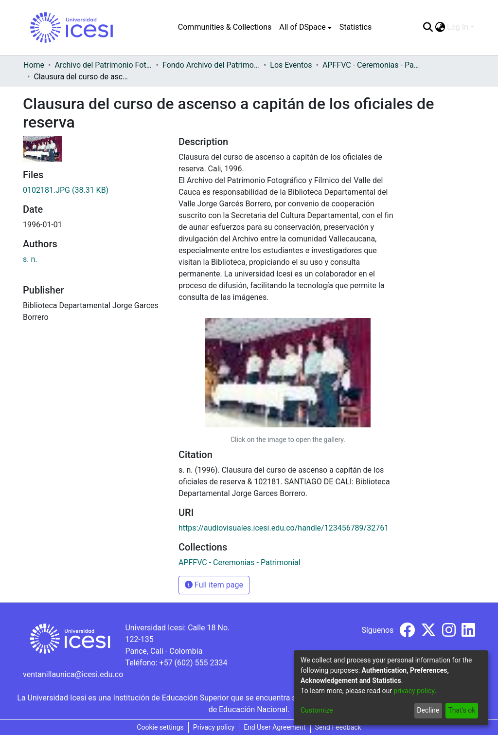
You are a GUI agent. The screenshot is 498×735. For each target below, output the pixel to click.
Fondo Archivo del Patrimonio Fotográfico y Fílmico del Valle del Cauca (211, 65)
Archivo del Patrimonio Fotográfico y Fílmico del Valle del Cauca (103, 65)
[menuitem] (305, 27)
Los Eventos (291, 65)
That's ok (461, 710)
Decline (428, 710)
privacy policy (413, 691)
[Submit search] (428, 27)
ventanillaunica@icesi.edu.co (73, 674)
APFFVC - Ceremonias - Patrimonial (371, 65)
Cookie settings (160, 727)
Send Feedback (338, 727)
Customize (317, 710)
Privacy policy (213, 727)
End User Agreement (274, 727)
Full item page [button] (214, 584)
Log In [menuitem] (457, 27)
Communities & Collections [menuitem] (224, 27)
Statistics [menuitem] (355, 27)
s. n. (30, 259)
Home (33, 65)
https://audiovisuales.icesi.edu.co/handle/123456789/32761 (283, 528)
